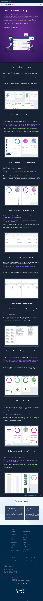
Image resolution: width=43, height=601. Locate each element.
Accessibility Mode (35, 600)
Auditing (12, 537)
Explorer (12, 540)
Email (24, 532)
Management (13, 544)
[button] (40, 513)
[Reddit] (15, 584)
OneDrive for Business (27, 536)
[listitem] (2, 4)
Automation (13, 547)
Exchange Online (26, 531)
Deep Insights (14, 542)
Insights (12, 539)
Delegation (13, 531)
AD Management (26, 548)
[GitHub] (26, 584)
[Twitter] (18, 584)
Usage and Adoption (15, 532)
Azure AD (25, 529)
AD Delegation (26, 552)
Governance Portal (14, 549)
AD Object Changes (27, 549)
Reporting (13, 536)
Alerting (12, 529)
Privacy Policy (25, 600)
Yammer (24, 539)
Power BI (25, 540)
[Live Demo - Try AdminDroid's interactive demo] (7, 27)
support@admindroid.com (19, 577)
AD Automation (26, 551)
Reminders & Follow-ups (16, 550)
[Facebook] (21, 584)
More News (36, 566)
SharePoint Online (26, 534)
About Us (20, 600)
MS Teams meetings (26, 272)
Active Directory (14, 545)
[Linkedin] (13, 584)
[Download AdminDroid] (14, 27)
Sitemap (30, 600)
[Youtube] (23, 584)
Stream (24, 542)
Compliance (13, 534)
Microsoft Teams (26, 537)
